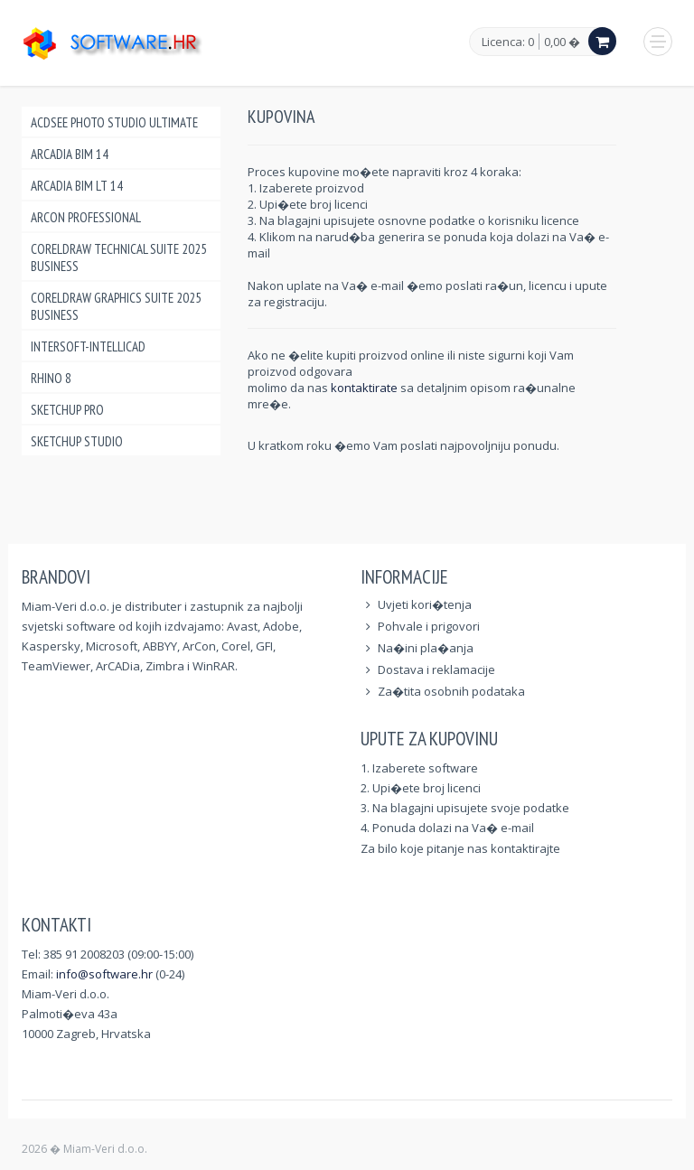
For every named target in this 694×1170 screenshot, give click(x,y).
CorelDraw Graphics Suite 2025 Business (116, 306)
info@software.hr (104, 974)
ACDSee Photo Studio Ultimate (114, 122)
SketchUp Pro (67, 409)
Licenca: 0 (508, 42)
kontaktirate (365, 387)
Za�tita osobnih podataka (451, 691)
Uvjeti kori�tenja (425, 604)
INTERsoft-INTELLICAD (88, 346)
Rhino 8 (51, 378)
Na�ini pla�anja (426, 648)
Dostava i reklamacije (436, 669)
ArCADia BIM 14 (69, 154)
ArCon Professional (86, 217)
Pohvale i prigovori (429, 626)
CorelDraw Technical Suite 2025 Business (119, 257)
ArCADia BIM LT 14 (77, 185)
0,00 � (562, 41)
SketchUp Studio (77, 441)
